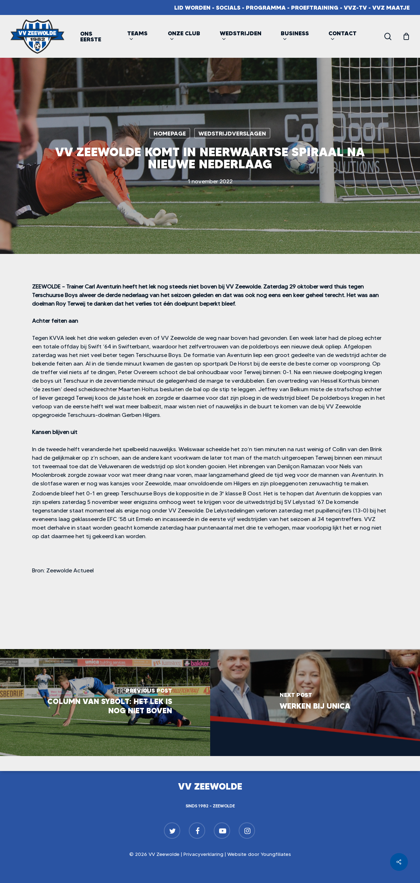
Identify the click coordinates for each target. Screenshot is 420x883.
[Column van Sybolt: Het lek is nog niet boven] (105, 702)
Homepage (170, 133)
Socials (228, 7)
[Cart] (406, 36)
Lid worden (192, 7)
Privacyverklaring (203, 854)
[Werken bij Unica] (315, 702)
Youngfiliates (276, 854)
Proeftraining (314, 7)
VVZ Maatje (391, 7)
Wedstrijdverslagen (232, 133)
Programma (266, 7)
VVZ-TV (355, 7)
